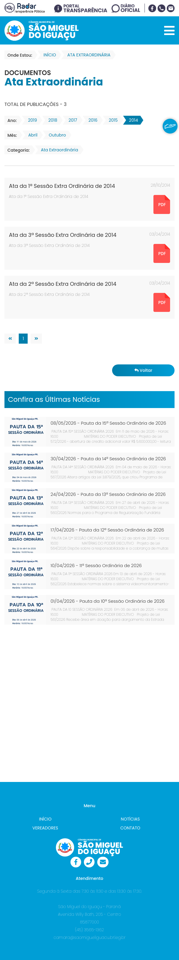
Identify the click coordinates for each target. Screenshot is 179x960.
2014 (131, 120)
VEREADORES (45, 828)
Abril (31, 135)
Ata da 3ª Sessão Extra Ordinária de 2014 (63, 235)
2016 (91, 120)
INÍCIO (45, 819)
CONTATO (130, 828)
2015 (111, 120)
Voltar (143, 370)
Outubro (55, 135)
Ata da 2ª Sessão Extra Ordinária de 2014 (62, 284)
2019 (30, 120)
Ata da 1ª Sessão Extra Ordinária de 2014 (62, 186)
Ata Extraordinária (58, 149)
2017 (71, 120)
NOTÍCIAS (130, 819)
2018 (50, 120)
